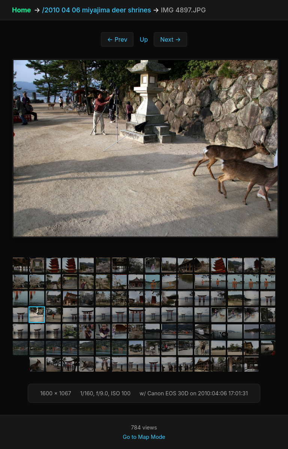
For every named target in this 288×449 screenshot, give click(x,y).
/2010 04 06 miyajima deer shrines (96, 10)
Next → (170, 39)
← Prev (117, 39)
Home (21, 10)
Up (144, 39)
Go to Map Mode (144, 437)
